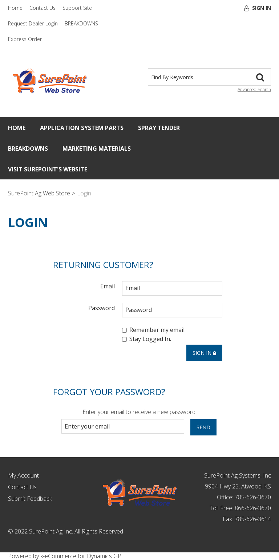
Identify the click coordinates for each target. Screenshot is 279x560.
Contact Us (42, 7)
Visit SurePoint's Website (47, 169)
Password (101, 308)
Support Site (77, 7)
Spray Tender (159, 128)
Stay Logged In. (146, 339)
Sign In (261, 7)
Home (15, 7)
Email (107, 286)
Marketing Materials (96, 149)
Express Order (25, 39)
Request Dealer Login (33, 23)
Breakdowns (28, 149)
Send (203, 427)
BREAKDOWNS (81, 23)
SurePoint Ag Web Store (39, 193)
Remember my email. (154, 330)
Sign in (204, 352)
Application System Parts (82, 128)
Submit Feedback (30, 499)
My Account (23, 475)
